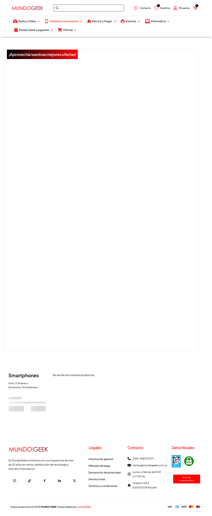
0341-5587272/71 (143, 458)
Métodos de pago (99, 465)
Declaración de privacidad (105, 472)
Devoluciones (97, 479)
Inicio (11, 383)
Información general (101, 458)
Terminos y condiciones (103, 485)
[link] (183, 461)
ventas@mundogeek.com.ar (150, 465)
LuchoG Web (84, 506)
